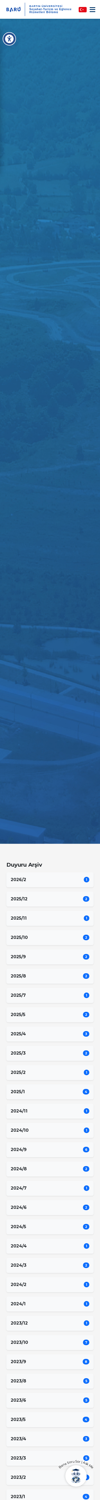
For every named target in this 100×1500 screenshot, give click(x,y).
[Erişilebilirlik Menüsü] (9, 39)
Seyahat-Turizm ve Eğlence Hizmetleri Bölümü (50, 11)
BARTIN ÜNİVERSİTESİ (46, 6)
